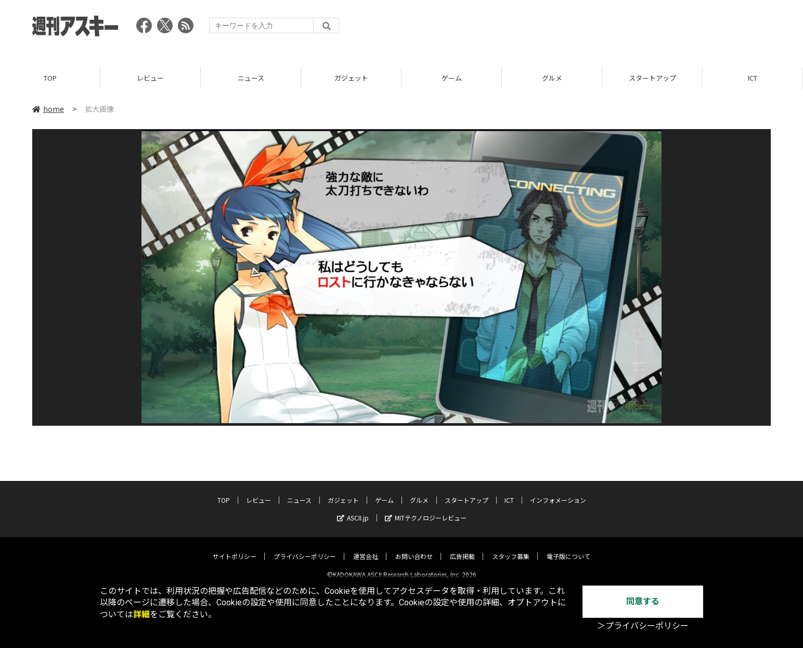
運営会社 (365, 547)
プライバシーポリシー (305, 547)
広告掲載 (462, 547)
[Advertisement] (581, 28)
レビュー (150, 78)
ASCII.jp (353, 509)
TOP (50, 78)
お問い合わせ (414, 547)
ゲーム (452, 78)
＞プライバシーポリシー (643, 626)
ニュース (251, 78)
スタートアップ (652, 78)
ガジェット (351, 78)
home (48, 109)
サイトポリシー (234, 547)
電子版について (568, 547)
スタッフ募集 (510, 547)
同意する (642, 601)
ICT (752, 78)
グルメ (552, 78)
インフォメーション (558, 491)
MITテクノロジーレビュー (426, 509)
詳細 (141, 614)
